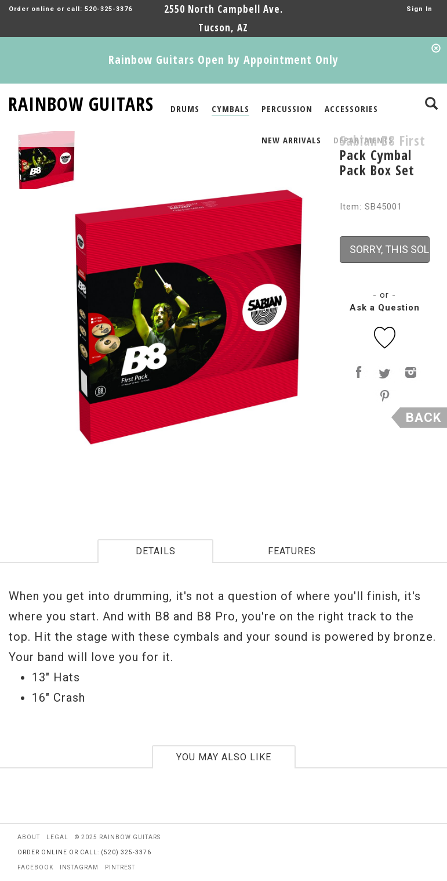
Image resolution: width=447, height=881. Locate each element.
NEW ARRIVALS (291, 140)
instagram (79, 867)
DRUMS (184, 108)
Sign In (419, 9)
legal (57, 837)
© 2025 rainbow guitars (118, 837)
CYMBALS (230, 108)
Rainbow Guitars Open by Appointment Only (223, 59)
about (28, 837)
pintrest (120, 867)
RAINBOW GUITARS (81, 102)
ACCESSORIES (351, 108)
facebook (35, 867)
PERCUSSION (286, 108)
